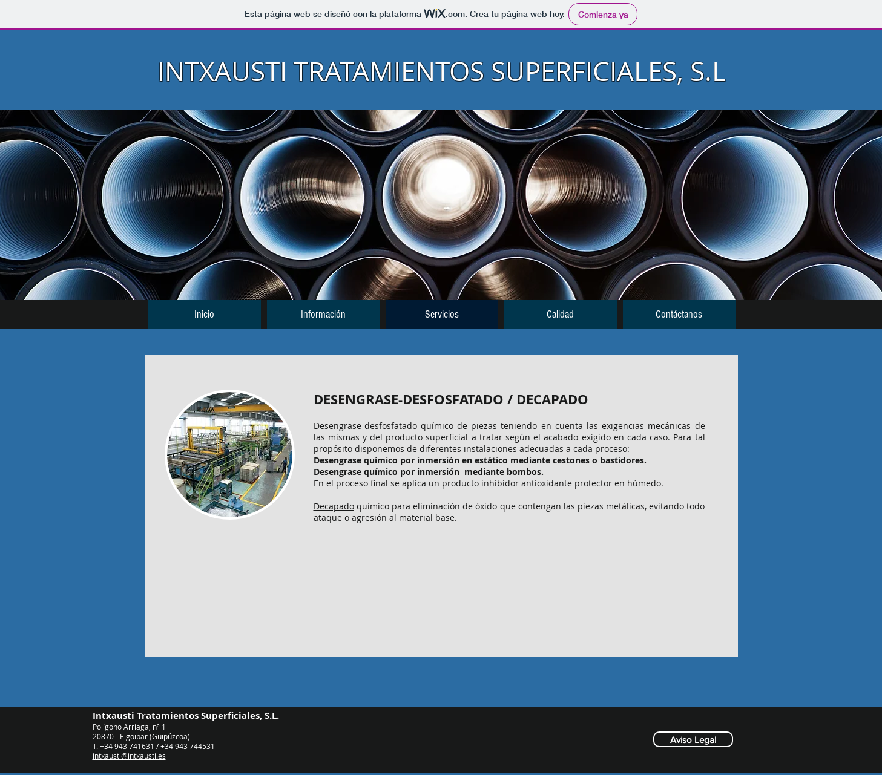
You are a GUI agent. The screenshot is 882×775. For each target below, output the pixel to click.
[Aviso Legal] (693, 739)
